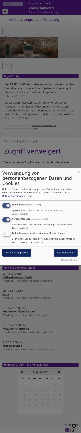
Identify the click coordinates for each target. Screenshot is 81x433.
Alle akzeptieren (65, 252)
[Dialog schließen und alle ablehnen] (78, 170)
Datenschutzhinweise (13, 196)
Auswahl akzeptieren (17, 252)
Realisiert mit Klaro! (69, 260)
